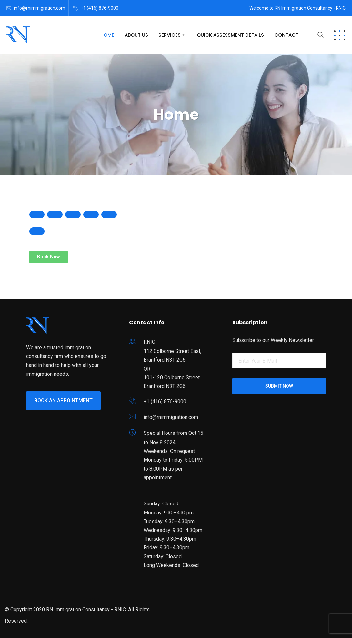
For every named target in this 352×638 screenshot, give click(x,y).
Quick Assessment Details (230, 35)
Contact (286, 35)
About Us (136, 35)
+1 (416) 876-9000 (99, 8)
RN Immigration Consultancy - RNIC (86, 609)
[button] (48, 257)
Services (169, 35)
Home (107, 35)
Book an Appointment (63, 400)
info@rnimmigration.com (39, 8)
